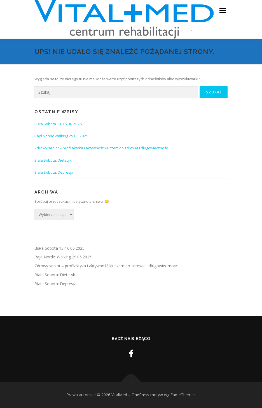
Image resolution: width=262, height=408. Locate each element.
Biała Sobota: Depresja (53, 172)
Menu (223, 10)
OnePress (140, 394)
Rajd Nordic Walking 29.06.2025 (61, 135)
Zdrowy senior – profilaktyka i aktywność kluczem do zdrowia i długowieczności (101, 147)
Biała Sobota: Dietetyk (53, 160)
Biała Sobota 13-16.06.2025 (58, 123)
